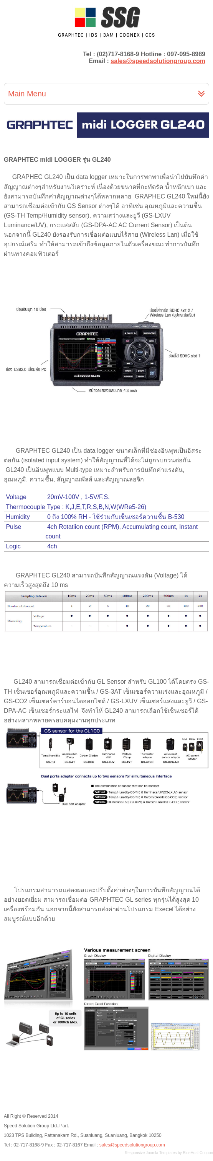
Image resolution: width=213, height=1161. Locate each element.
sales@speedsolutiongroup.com (158, 61)
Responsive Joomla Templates (151, 1153)
